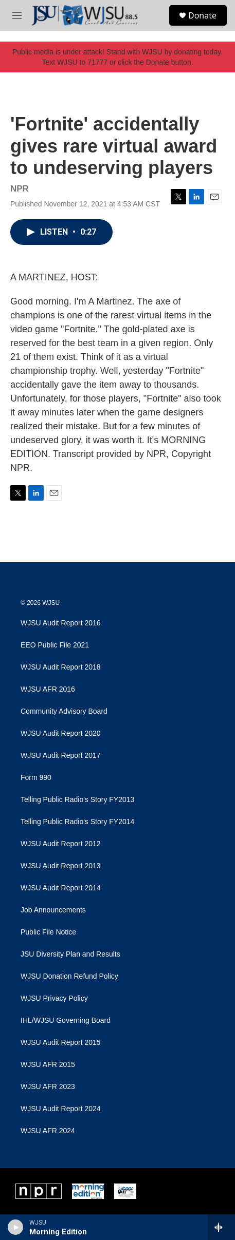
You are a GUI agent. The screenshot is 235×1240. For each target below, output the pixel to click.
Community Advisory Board (64, 711)
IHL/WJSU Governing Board (66, 1020)
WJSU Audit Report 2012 (61, 844)
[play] (15, 1227)
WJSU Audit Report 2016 (61, 623)
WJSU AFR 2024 (48, 1131)
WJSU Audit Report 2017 (61, 755)
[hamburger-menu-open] (17, 15)
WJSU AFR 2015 (48, 1065)
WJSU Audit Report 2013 (61, 866)
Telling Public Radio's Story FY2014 (77, 822)
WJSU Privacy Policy (54, 998)
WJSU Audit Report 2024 (61, 1109)
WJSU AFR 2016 (48, 689)
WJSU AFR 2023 (48, 1087)
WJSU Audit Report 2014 (61, 888)
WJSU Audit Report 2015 (61, 1042)
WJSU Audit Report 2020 (61, 733)
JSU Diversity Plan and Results (70, 954)
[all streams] (221, 1227)
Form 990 (36, 777)
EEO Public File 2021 (55, 645)
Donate (202, 15)
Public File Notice (48, 932)
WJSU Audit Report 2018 (61, 667)
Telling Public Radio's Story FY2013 (77, 800)
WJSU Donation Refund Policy (69, 976)
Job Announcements (53, 910)
